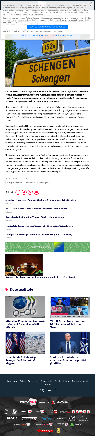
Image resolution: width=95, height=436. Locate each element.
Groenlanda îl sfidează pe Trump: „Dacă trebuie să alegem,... (36, 217)
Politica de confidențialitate (40, 381)
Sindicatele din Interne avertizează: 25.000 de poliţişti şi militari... (39, 226)
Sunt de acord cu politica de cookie (47, 27)
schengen (43, 183)
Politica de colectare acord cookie (35, 35)
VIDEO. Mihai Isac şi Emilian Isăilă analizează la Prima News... (37, 208)
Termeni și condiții (80, 381)
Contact (47, 384)
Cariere (23, 381)
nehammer (30, 183)
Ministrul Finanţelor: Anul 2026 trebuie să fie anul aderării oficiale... (40, 200)
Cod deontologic (61, 381)
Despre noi (12, 381)
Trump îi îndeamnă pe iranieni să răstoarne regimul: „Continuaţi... (39, 234)
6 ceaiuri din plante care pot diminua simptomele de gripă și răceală (40, 277)
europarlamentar (14, 183)
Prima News (28, 402)
